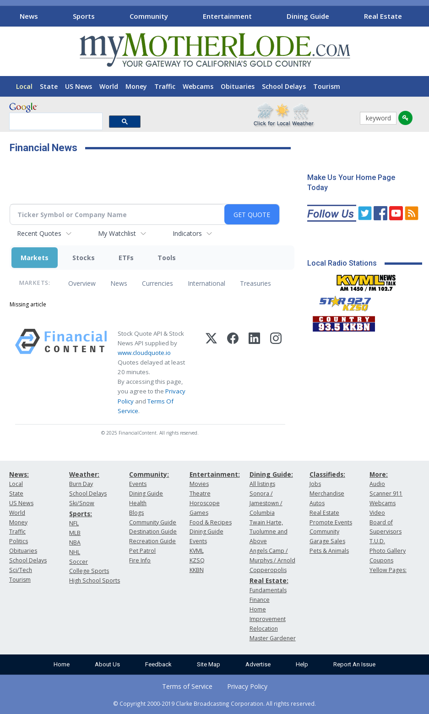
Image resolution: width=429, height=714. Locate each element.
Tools (166, 257)
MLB (75, 533)
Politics (18, 541)
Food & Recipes (211, 522)
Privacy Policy (247, 686)
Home (62, 664)
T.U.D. (377, 541)
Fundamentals (268, 590)
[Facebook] (232, 372)
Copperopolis (268, 570)
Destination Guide (153, 531)
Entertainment (227, 16)
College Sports (89, 571)
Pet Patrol (142, 551)
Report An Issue (354, 664)
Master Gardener (273, 638)
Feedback (158, 664)
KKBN (197, 570)
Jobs (315, 484)
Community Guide (152, 522)
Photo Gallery (387, 551)
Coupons (381, 560)
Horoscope (205, 503)
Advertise (258, 664)
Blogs (136, 513)
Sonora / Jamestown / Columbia (266, 503)
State (49, 86)
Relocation (264, 628)
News (29, 16)
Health (138, 503)
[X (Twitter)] (211, 372)
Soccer (78, 562)
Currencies (157, 283)
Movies (199, 484)
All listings (262, 484)
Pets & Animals (329, 551)
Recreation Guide (152, 541)
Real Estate (383, 16)
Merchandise (327, 493)
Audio (377, 484)
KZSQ (197, 560)
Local (24, 86)
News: (19, 474)
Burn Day (81, 484)
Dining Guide (308, 16)
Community (149, 16)
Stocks (83, 257)
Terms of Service (187, 686)
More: (378, 474)
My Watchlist (117, 233)
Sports (84, 16)
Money (136, 86)
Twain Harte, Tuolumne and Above (269, 531)
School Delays (284, 86)
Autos (317, 503)
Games (199, 513)
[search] (55, 121)
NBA (75, 542)
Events (138, 484)
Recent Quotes (39, 233)
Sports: (80, 513)
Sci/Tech (20, 570)
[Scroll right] (420, 15)
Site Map (208, 664)
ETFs (126, 257)
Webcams (198, 86)
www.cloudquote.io (144, 353)
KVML (197, 551)
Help (302, 664)
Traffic (164, 86)
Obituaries (238, 86)
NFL (74, 523)
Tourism (326, 86)
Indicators (187, 233)
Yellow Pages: (388, 570)
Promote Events (331, 522)
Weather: (84, 474)
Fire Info (140, 560)
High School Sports (94, 580)
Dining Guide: (271, 474)
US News (78, 86)
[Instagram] (275, 372)
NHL (74, 552)
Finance (260, 600)
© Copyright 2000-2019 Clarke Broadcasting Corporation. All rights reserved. (214, 703)
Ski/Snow (81, 503)
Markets (35, 257)
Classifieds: (327, 474)
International (206, 283)
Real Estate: (269, 580)
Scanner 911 (385, 493)
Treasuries (255, 283)
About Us (107, 664)
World (108, 86)
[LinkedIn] (254, 372)
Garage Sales (327, 541)
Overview (82, 283)
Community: (149, 474)
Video (377, 513)
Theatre (200, 493)
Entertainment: (215, 474)
